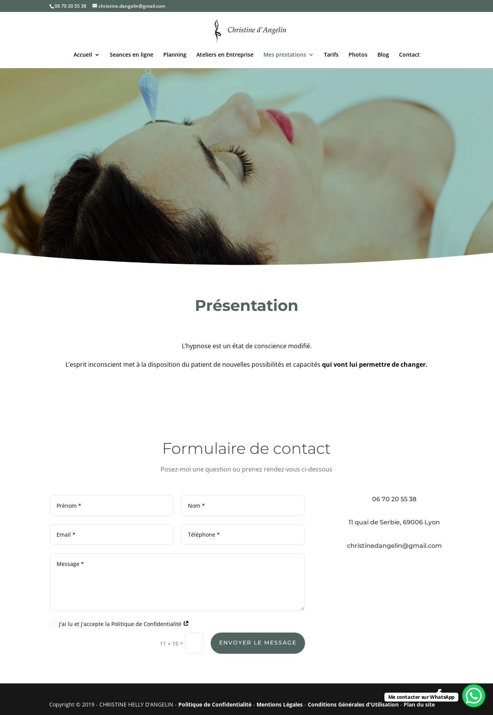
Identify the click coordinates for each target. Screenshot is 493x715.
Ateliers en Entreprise (224, 55)
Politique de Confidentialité (215, 704)
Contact (409, 55)
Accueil (83, 55)
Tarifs (331, 55)
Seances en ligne (131, 55)
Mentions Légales (280, 704)
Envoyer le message (258, 642)
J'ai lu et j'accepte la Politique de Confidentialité (119, 624)
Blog (383, 55)
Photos (358, 55)
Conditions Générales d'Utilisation (353, 704)
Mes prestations (284, 55)
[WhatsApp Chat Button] (473, 695)
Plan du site (419, 704)
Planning (174, 55)
